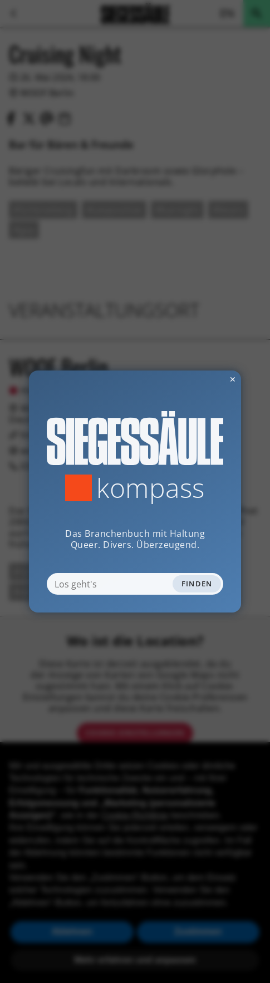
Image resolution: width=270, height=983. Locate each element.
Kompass (150, 488)
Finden (197, 584)
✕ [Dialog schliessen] (205, 379)
